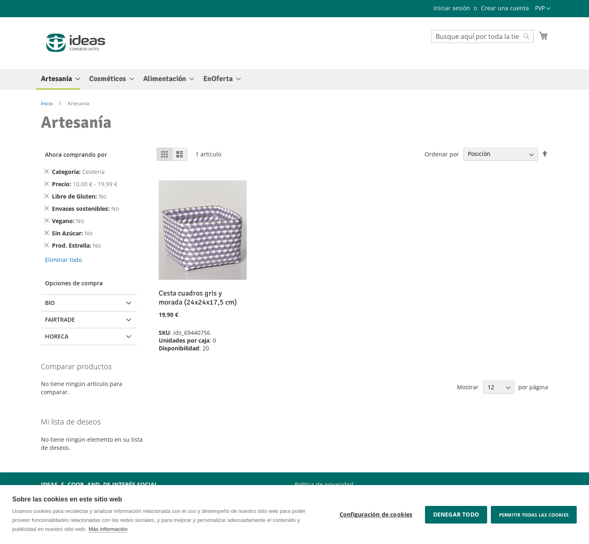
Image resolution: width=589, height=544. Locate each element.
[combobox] (483, 36)
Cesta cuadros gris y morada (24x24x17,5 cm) (198, 298)
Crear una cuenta (505, 8)
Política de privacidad (323, 484)
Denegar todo (455, 514)
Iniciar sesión (452, 8)
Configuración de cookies (375, 514)
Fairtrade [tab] (60, 319)
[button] (543, 8)
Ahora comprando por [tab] (76, 154)
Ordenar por (442, 154)
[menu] (294, 79)
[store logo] (75, 43)
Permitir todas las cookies (534, 515)
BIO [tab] (50, 303)
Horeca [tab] (56, 336)
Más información (107, 529)
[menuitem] (58, 79)
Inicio (47, 103)
